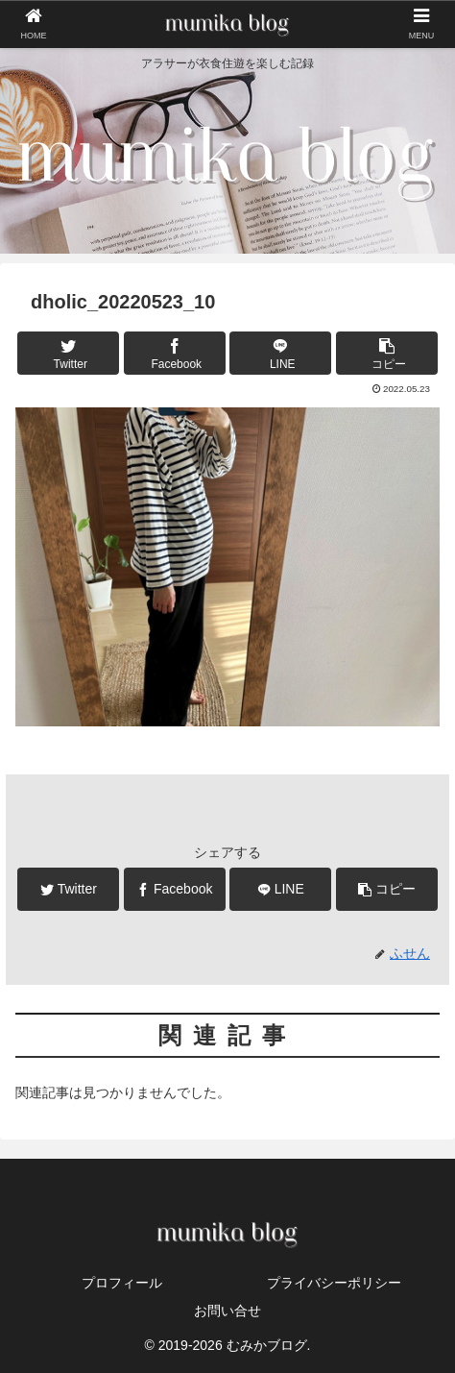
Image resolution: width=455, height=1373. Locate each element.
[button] (387, 353)
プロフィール (122, 1282)
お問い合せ (227, 1310)
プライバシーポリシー (334, 1282)
